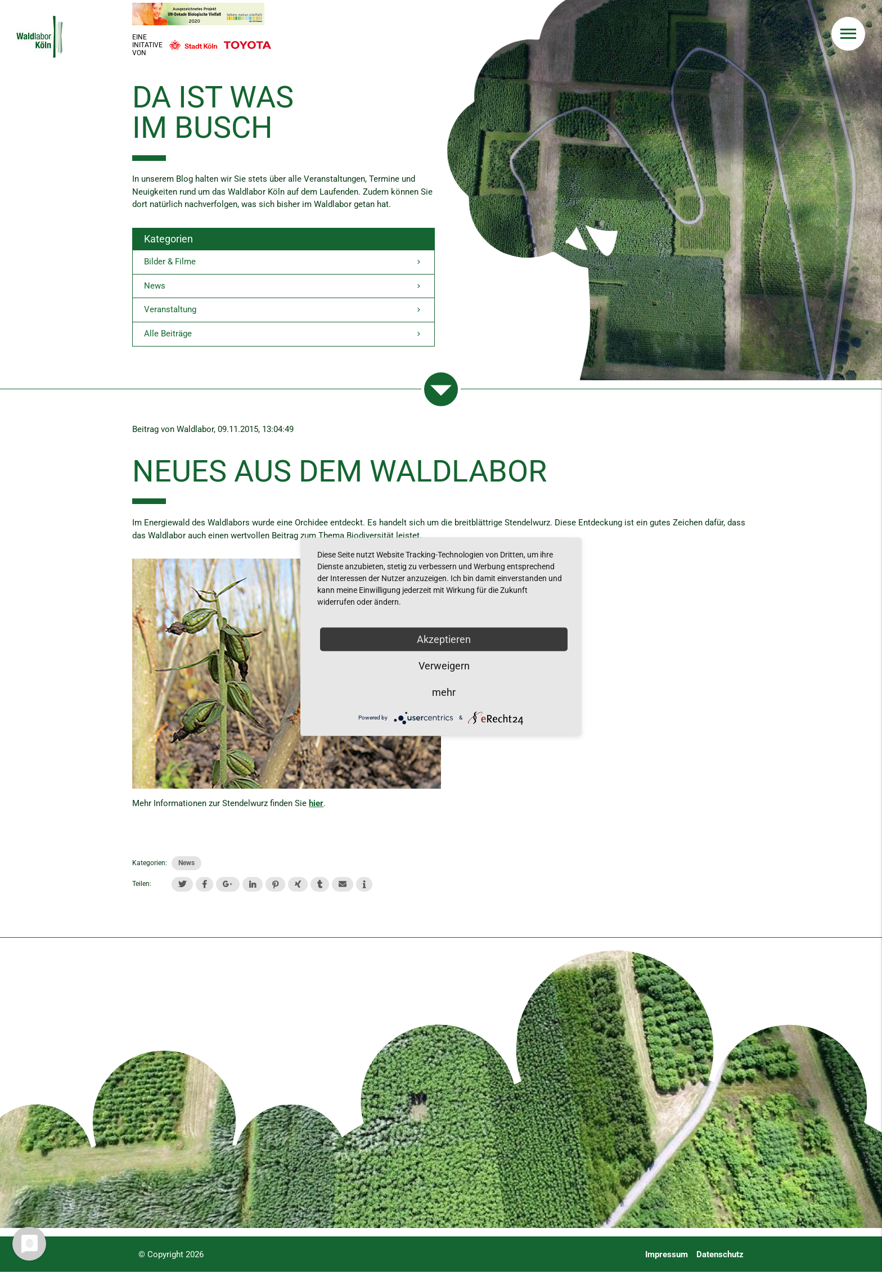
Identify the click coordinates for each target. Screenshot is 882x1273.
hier (316, 804)
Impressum (666, 1255)
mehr (444, 692)
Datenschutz (720, 1255)
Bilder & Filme (283, 262)
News (283, 286)
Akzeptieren (444, 639)
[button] (182, 886)
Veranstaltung (283, 311)
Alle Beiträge (283, 335)
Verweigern (444, 665)
